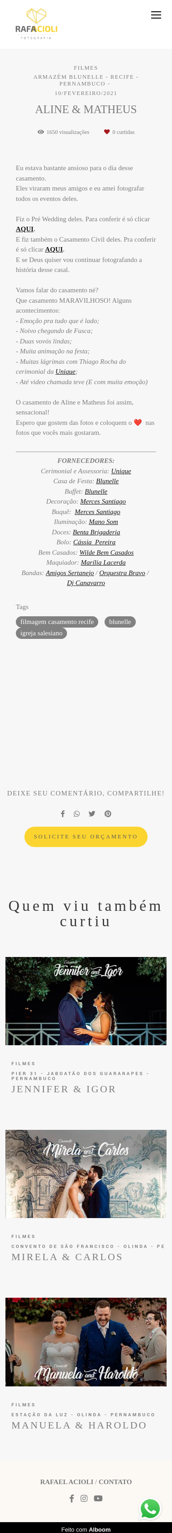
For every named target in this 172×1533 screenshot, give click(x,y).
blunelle (120, 621)
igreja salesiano (41, 633)
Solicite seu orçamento (86, 836)
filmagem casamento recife (57, 621)
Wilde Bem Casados (106, 552)
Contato (115, 1482)
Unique (66, 371)
